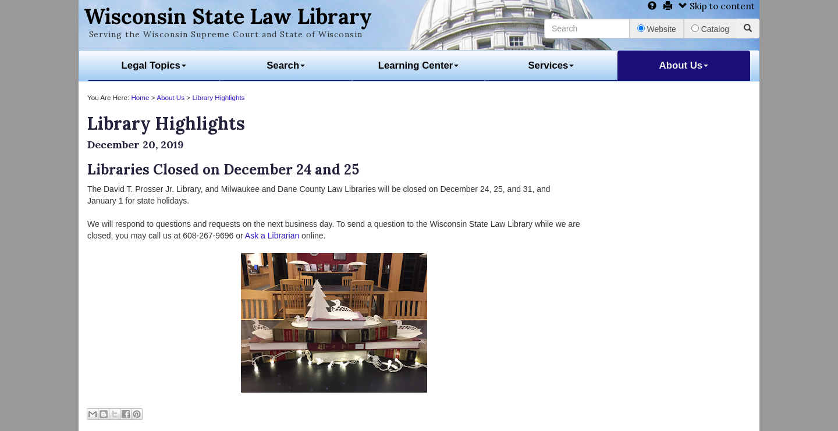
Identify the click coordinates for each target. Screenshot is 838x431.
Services (551, 65)
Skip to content (717, 6)
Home (140, 97)
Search (286, 65)
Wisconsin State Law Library (228, 16)
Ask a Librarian (272, 235)
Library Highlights (218, 97)
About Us (684, 65)
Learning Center (418, 65)
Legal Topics (154, 65)
